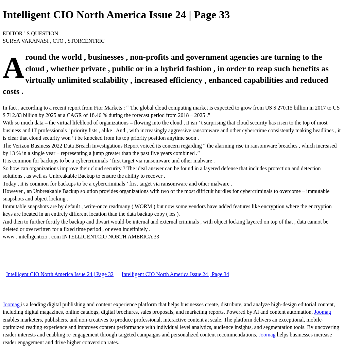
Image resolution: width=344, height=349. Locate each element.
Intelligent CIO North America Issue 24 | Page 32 (60, 274)
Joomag (12, 304)
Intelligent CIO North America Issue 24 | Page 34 (175, 274)
